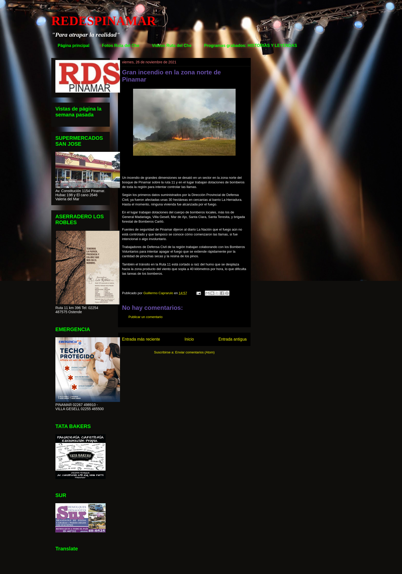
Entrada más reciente (141, 339)
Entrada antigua (232, 339)
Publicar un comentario (145, 317)
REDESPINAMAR (103, 21)
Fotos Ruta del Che (120, 45)
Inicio (189, 339)
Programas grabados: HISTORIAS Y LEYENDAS (250, 45)
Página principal (73, 45)
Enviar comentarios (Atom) (195, 352)
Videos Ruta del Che (171, 45)
